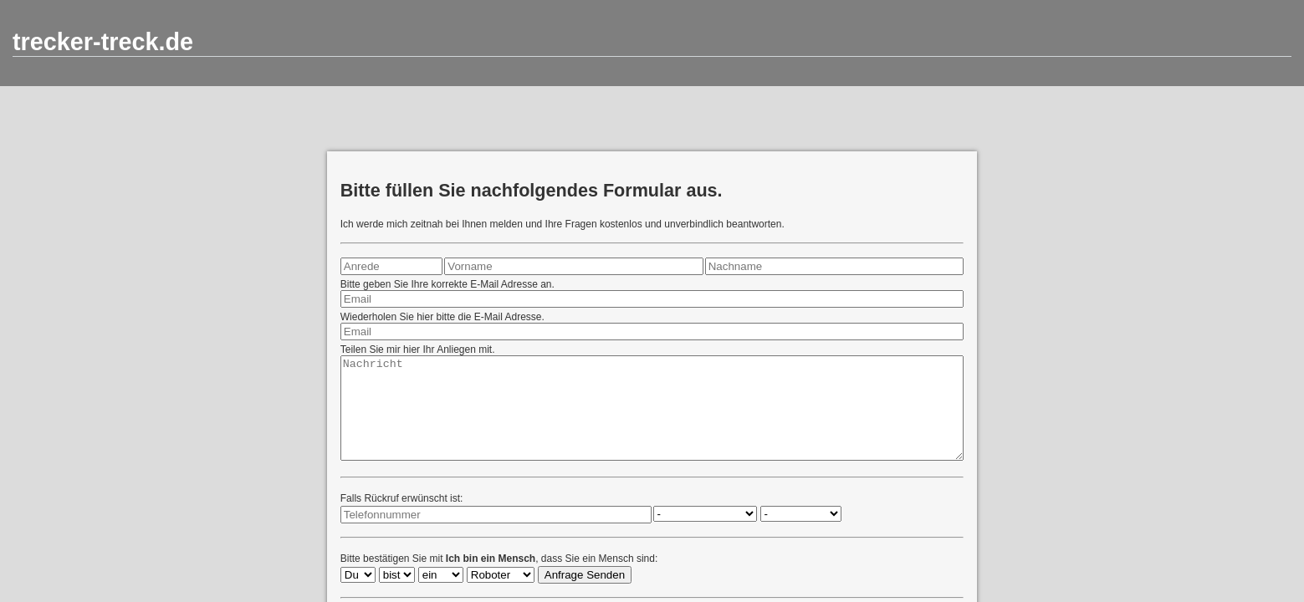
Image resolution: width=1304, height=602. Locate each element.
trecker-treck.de (103, 41)
